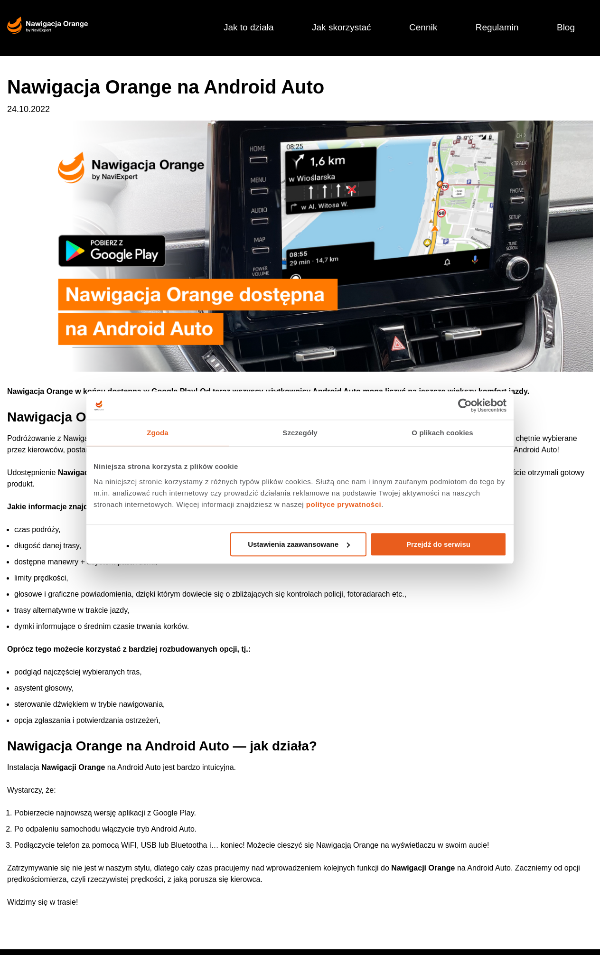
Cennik (423, 27)
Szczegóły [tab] (299, 433)
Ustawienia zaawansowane (299, 544)
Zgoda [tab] (158, 433)
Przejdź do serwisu (438, 544)
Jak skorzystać (341, 27)
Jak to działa (249, 27)
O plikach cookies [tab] (442, 433)
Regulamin (497, 27)
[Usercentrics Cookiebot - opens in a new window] (464, 405)
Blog (566, 27)
